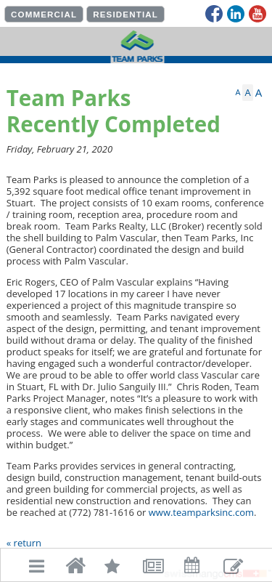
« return (24, 542)
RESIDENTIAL (125, 14)
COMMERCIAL (44, 14)
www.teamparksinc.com (201, 512)
